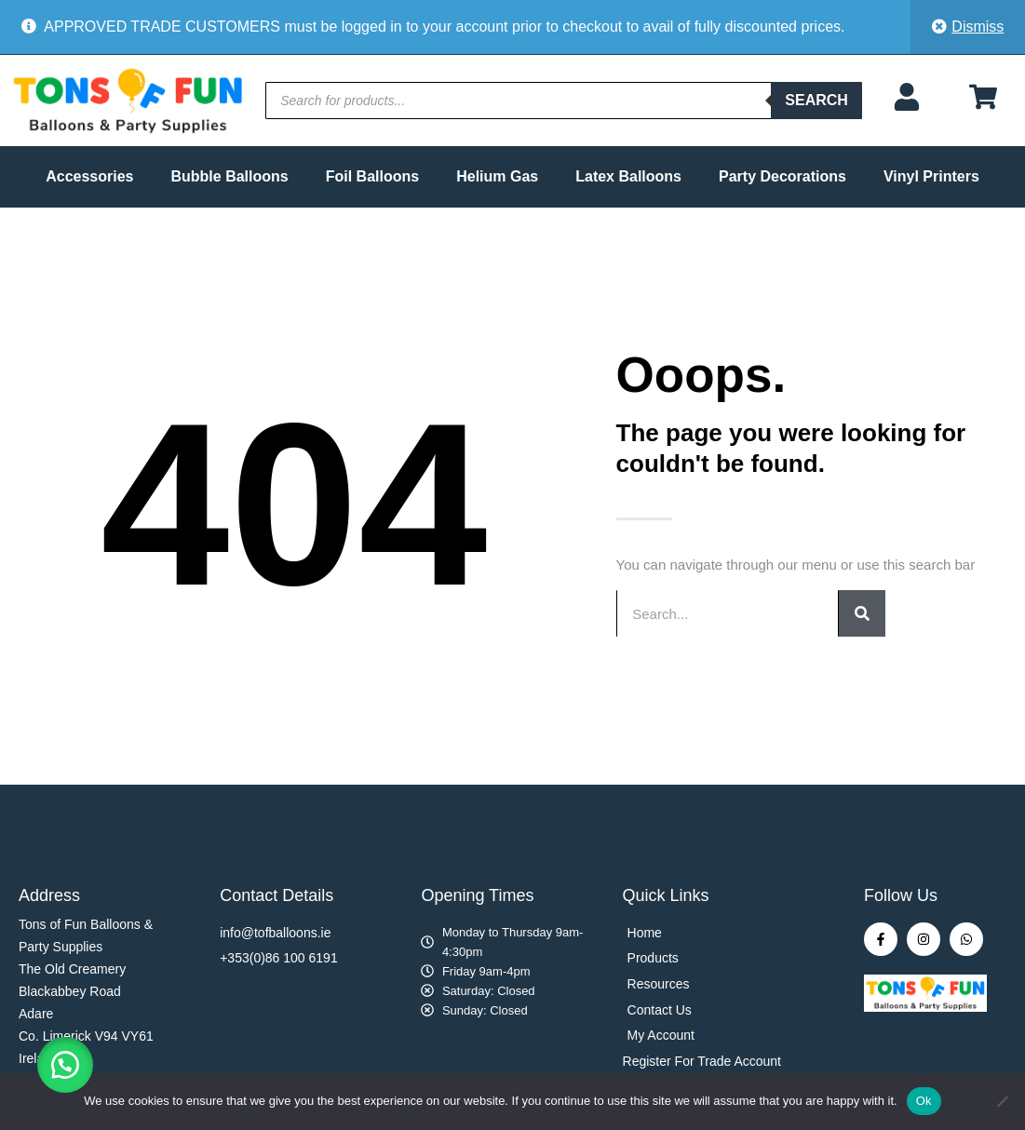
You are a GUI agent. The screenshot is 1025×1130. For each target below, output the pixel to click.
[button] (65, 1065)
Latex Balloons (628, 176)
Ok (924, 1101)
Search (816, 100)
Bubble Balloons (229, 176)
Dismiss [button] (977, 26)
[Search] (862, 613)
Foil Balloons (372, 176)
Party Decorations (782, 176)
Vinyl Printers (931, 176)
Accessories (89, 176)
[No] (1001, 1101)
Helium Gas (497, 176)
